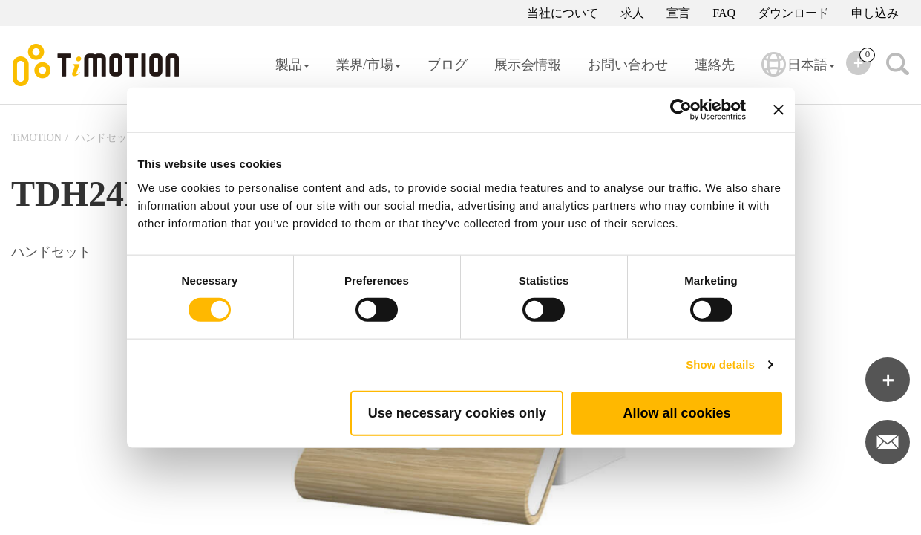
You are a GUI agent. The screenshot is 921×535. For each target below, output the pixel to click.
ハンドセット (106, 137)
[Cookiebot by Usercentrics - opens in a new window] (681, 110)
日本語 (798, 74)
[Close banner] (778, 110)
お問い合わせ (628, 64)
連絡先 (715, 64)
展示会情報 (527, 64)
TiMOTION (36, 137)
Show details (720, 364)
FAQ (723, 13)
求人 (632, 13)
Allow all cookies (676, 412)
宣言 (678, 13)
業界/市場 (368, 64)
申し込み (875, 13)
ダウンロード (793, 13)
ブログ (447, 64)
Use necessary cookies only (457, 412)
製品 (292, 64)
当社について (562, 13)
